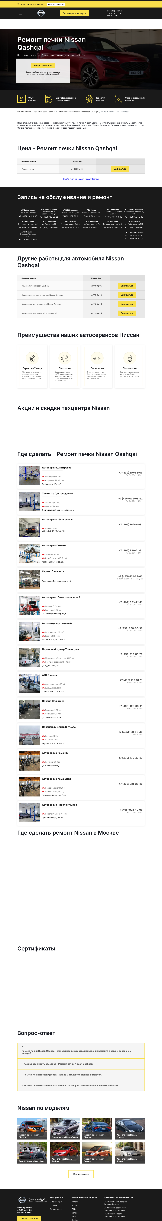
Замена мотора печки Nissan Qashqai (39, 313)
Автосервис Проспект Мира (59, 804)
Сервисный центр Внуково (59, 727)
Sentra (74, 1213)
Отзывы (53, 1205)
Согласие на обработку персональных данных (115, 1209)
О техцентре (56, 1202)
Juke (74, 1216)
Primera (75, 1205)
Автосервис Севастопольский (61, 597)
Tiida (74, 1209)
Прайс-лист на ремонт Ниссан (118, 1197)
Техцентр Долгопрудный (57, 493)
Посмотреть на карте (74, 13)
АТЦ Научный (28, 221)
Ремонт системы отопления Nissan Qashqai (78, 111)
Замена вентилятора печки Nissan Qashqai (41, 304)
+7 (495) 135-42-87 (134, 227)
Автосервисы (56, 1209)
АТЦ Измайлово (27, 232)
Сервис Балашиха (53, 571)
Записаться (120, 169)
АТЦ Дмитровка (28, 210)
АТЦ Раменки (134, 221)
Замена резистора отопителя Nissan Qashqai (42, 295)
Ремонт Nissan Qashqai (44, 111)
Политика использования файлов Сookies (115, 1203)
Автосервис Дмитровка (56, 467)
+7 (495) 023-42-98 (134, 239)
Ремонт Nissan (24, 111)
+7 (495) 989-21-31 (92, 216)
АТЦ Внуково (112, 221)
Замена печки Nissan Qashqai (35, 286)
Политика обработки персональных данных (114, 1215)
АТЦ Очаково (70, 221)
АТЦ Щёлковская (70, 210)
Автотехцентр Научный (57, 623)
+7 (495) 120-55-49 (113, 227)
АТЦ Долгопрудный (49, 209)
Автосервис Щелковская (57, 519)
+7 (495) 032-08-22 (49, 217)
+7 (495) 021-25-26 (28, 239)
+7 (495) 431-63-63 (113, 217)
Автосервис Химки (54, 545)
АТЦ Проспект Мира (134, 232)
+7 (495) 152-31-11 (70, 227)
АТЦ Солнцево (92, 221)
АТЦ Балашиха (113, 209)
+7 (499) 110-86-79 (49, 227)
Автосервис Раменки (55, 752)
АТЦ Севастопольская (134, 209)
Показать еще (81, 1174)
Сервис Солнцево (53, 701)
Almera (75, 1202)
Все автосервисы (43, 65)
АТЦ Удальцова (49, 221)
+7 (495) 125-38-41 (92, 227)
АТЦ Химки (91, 210)
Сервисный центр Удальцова (60, 649)
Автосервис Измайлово (56, 778)
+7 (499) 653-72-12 (134, 217)
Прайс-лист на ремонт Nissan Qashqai (81, 179)
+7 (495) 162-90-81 (70, 216)
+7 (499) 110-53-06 (28, 216)
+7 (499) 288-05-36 (28, 227)
